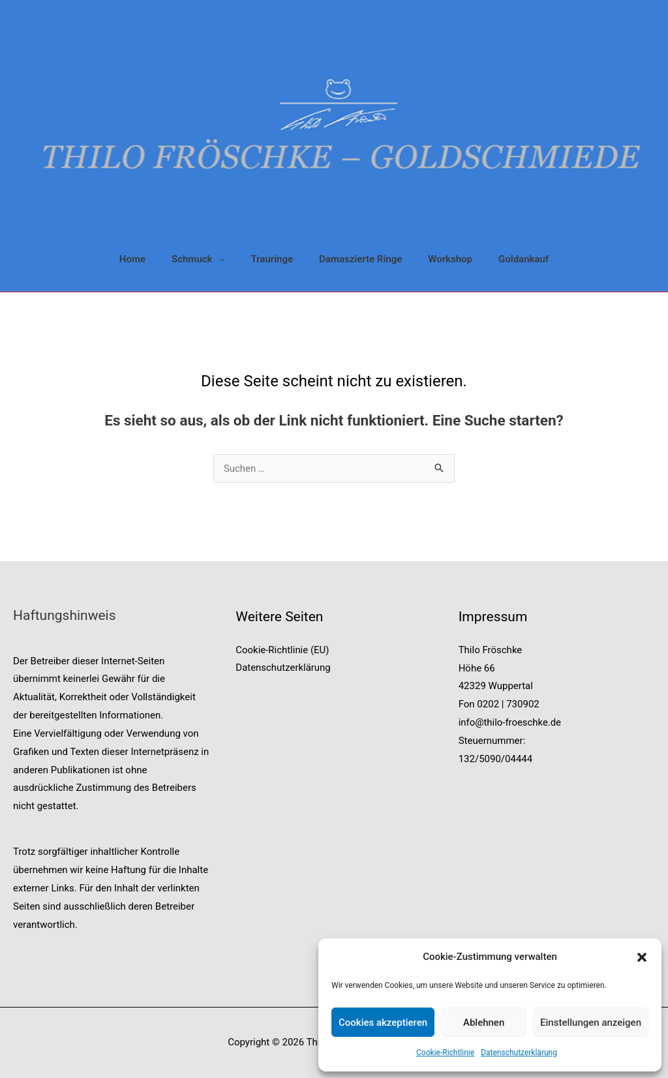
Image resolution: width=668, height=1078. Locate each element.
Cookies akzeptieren (383, 1022)
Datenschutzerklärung (519, 1052)
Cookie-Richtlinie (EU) (282, 650)
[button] (641, 957)
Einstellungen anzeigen (590, 1022)
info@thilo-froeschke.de (510, 722)
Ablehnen (483, 1022)
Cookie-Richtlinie (445, 1052)
